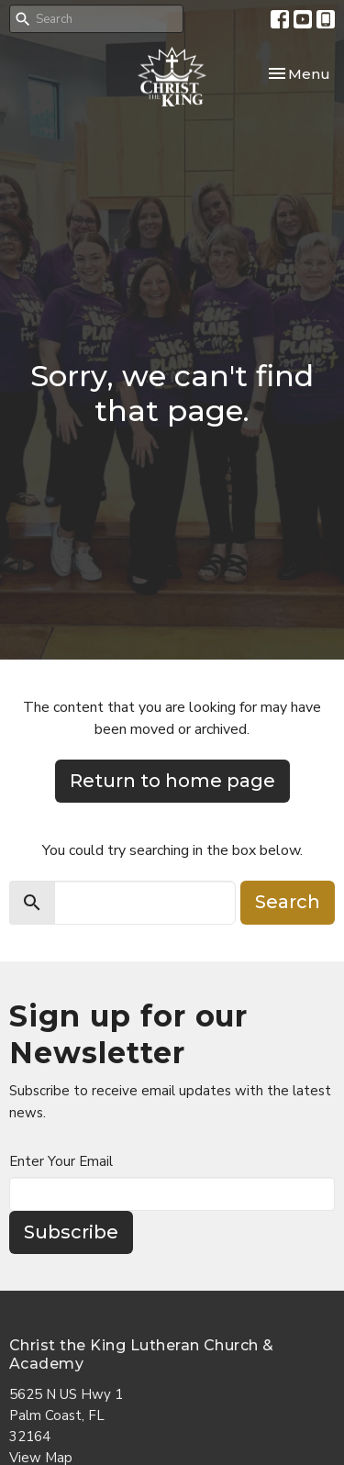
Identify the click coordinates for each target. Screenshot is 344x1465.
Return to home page (172, 781)
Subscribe (71, 1232)
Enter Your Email (61, 1161)
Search (287, 902)
